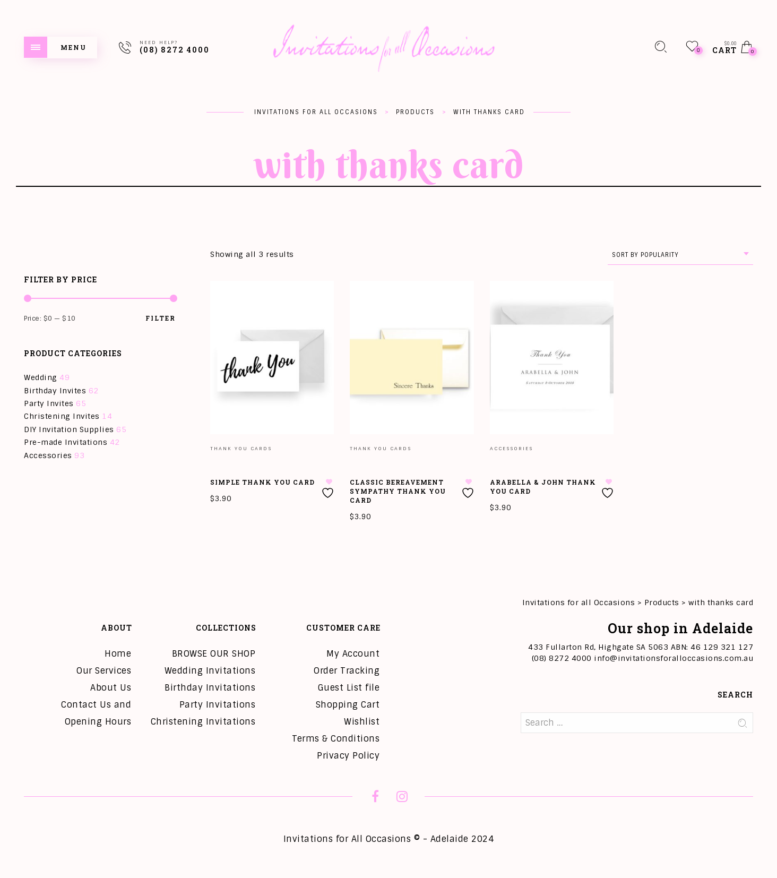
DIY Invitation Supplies (69, 429)
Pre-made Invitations (65, 442)
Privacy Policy (348, 755)
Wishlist (361, 721)
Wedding (40, 377)
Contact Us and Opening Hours (96, 713)
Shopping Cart (348, 704)
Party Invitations (217, 704)
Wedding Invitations (210, 670)
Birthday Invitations (210, 687)
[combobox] (680, 255)
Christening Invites (62, 416)
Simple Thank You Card (262, 482)
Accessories (48, 455)
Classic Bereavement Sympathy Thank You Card (398, 491)
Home (118, 653)
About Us (110, 687)
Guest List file (349, 687)
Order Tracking (346, 670)
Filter (160, 318)
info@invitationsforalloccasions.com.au (673, 658)
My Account (352, 653)
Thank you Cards (241, 448)
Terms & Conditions (335, 738)
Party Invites (49, 403)
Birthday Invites (55, 390)
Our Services (103, 670)
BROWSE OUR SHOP (214, 653)
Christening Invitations (203, 721)
